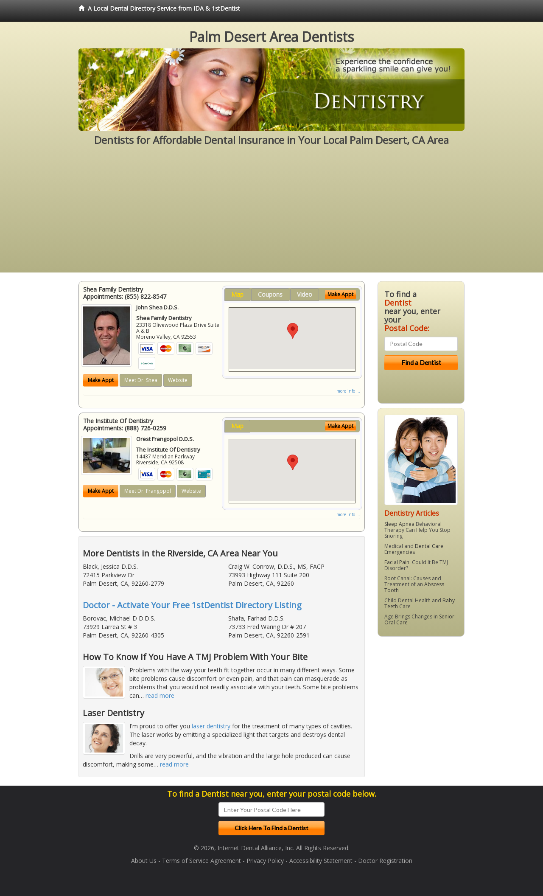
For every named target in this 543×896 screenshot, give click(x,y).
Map (237, 294)
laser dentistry (211, 726)
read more (160, 695)
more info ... (348, 391)
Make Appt (101, 380)
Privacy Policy (265, 861)
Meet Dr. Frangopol (147, 490)
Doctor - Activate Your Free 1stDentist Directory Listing (192, 605)
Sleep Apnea (399, 524)
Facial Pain (396, 562)
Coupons (270, 294)
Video (304, 294)
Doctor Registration (385, 861)
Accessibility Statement (321, 861)
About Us (144, 861)
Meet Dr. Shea (140, 380)
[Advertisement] (271, 213)
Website (178, 380)
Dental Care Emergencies (413, 549)
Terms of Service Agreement (201, 861)
